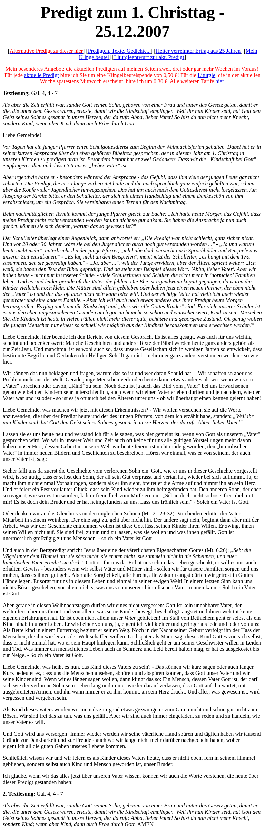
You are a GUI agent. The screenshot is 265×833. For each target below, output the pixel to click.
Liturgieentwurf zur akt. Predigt (149, 57)
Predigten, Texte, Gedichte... (119, 51)
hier (219, 81)
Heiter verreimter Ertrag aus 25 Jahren (198, 51)
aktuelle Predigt (41, 75)
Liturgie (206, 75)
